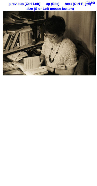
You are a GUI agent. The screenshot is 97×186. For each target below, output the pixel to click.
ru (88, 2)
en (93, 2)
